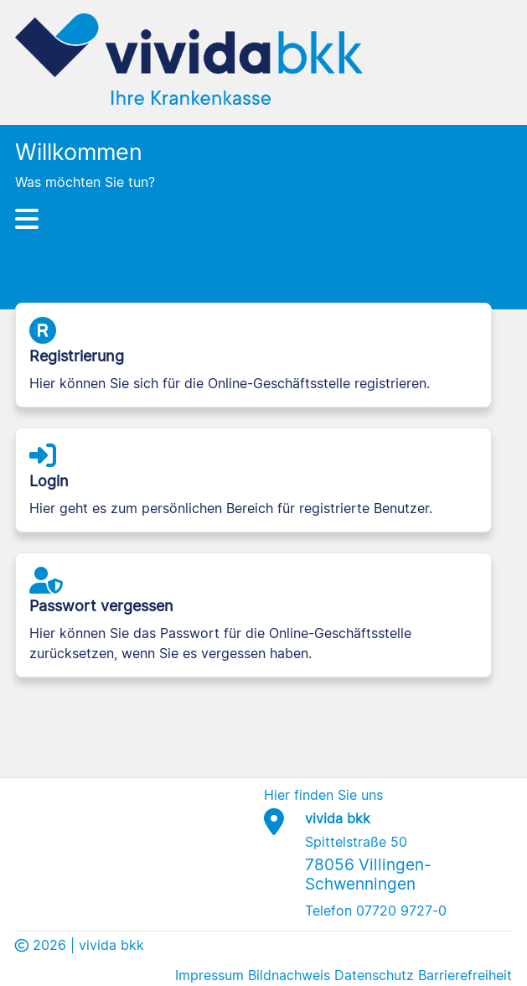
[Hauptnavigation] (263, 218)
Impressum (209, 975)
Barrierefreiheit (465, 975)
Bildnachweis (289, 975)
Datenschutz (374, 975)
